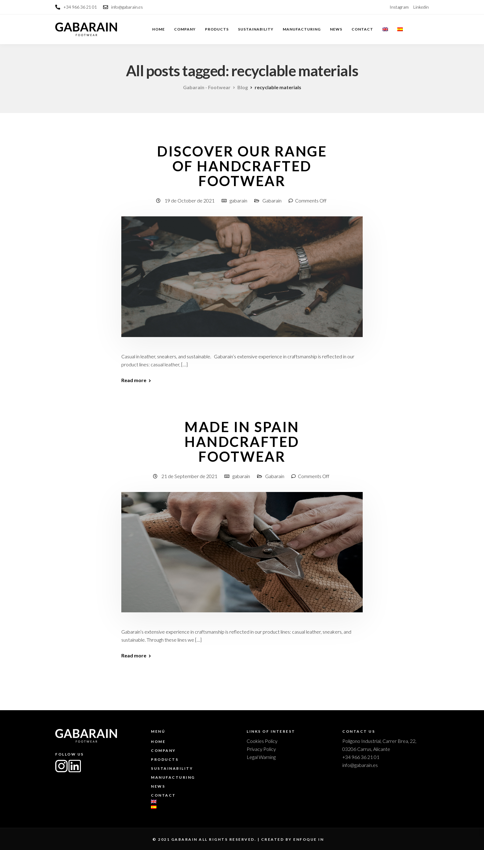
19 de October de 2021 (190, 200)
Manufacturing (302, 29)
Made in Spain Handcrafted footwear (242, 442)
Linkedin (421, 7)
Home (158, 29)
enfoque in (308, 839)
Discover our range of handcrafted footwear (242, 166)
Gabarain (272, 200)
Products (217, 29)
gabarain (238, 200)
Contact (362, 29)
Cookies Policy (262, 741)
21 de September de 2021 (189, 476)
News (336, 29)
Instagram (399, 7)
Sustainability (255, 29)
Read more (133, 380)
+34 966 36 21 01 (360, 757)
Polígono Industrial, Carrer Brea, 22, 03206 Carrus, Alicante (379, 745)
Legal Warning (261, 757)
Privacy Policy (261, 749)
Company (185, 29)
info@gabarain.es (360, 765)
